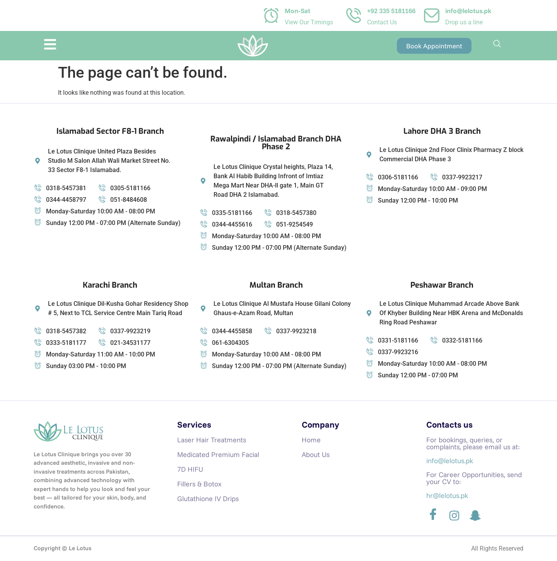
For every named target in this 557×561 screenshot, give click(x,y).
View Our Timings (309, 22)
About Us (316, 454)
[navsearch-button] (497, 45)
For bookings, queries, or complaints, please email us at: (473, 443)
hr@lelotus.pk (447, 495)
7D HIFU (190, 469)
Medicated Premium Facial (218, 454)
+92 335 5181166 (391, 11)
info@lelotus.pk (468, 11)
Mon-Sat (297, 11)
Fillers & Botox (199, 483)
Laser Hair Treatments (211, 439)
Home (311, 439)
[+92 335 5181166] (353, 15)
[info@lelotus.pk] (431, 15)
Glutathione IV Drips (208, 498)
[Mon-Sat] (271, 15)
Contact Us (382, 22)
